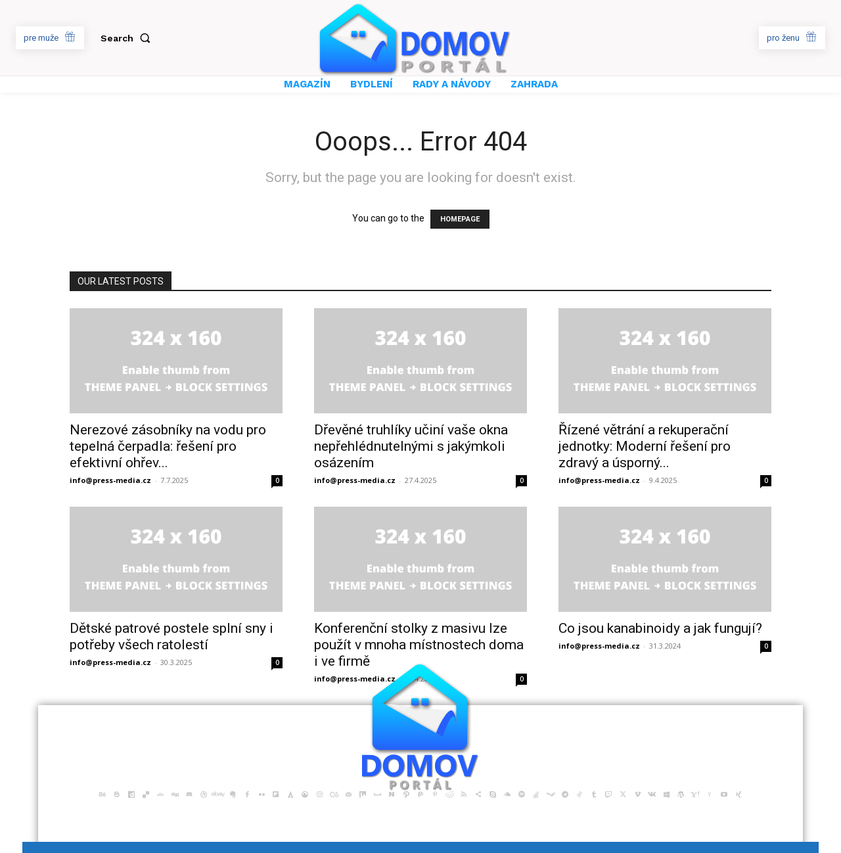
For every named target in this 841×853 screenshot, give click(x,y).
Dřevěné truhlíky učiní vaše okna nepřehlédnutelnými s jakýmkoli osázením (411, 446)
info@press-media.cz (110, 480)
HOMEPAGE (460, 219)
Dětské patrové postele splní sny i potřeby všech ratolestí (171, 636)
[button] (128, 38)
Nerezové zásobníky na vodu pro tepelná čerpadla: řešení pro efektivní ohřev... (168, 446)
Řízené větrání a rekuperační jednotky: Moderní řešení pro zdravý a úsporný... (644, 446)
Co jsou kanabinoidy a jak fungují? (660, 628)
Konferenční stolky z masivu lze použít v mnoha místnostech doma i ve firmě (419, 644)
